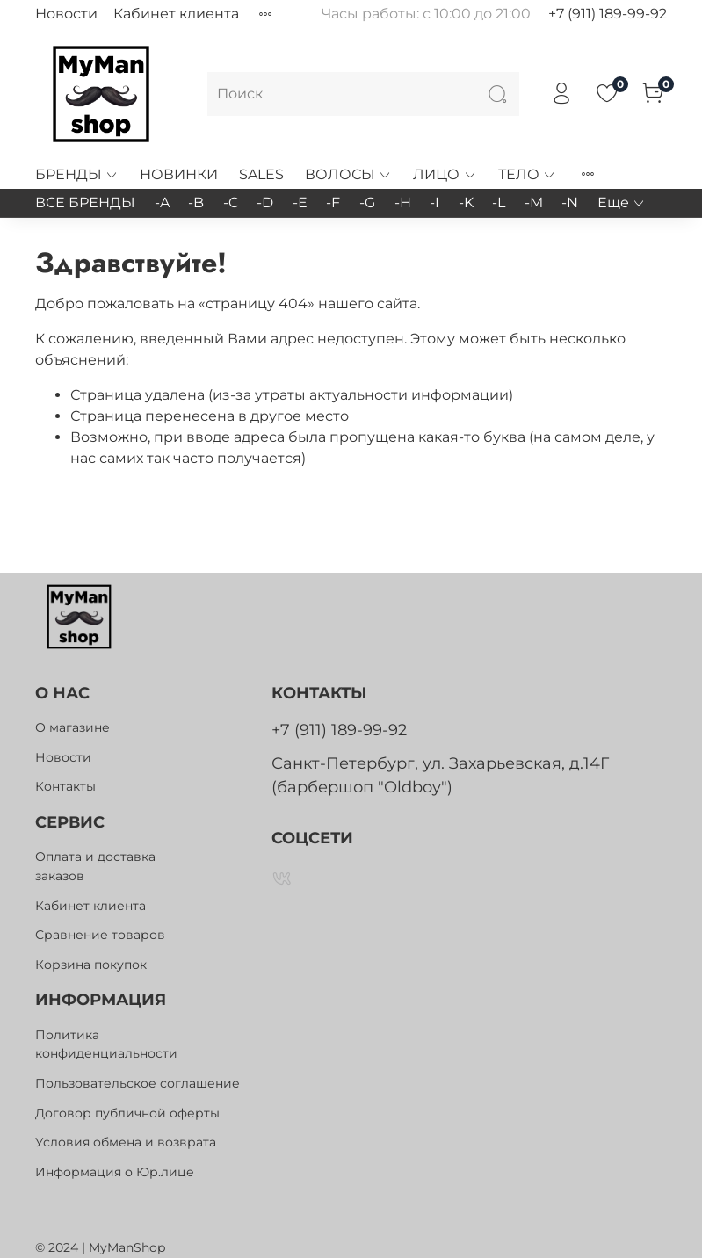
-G (367, 202)
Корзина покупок (91, 964)
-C (230, 202)
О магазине (72, 727)
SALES (261, 174)
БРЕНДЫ (77, 174)
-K (466, 202)
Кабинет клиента (176, 13)
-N (569, 202)
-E (300, 202)
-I (434, 202)
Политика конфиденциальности (106, 1044)
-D (265, 202)
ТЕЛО (527, 174)
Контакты (65, 786)
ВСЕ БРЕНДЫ (85, 202)
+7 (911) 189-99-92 (607, 13)
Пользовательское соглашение (137, 1083)
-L (498, 202)
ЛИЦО (444, 174)
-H (402, 202)
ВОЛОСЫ (348, 174)
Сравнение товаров (100, 935)
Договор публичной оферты (127, 1113)
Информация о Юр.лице (114, 1172)
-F (333, 202)
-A (162, 202)
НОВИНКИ (179, 174)
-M (534, 202)
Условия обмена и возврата (125, 1142)
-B (196, 202)
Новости (66, 13)
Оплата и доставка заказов (95, 866)
